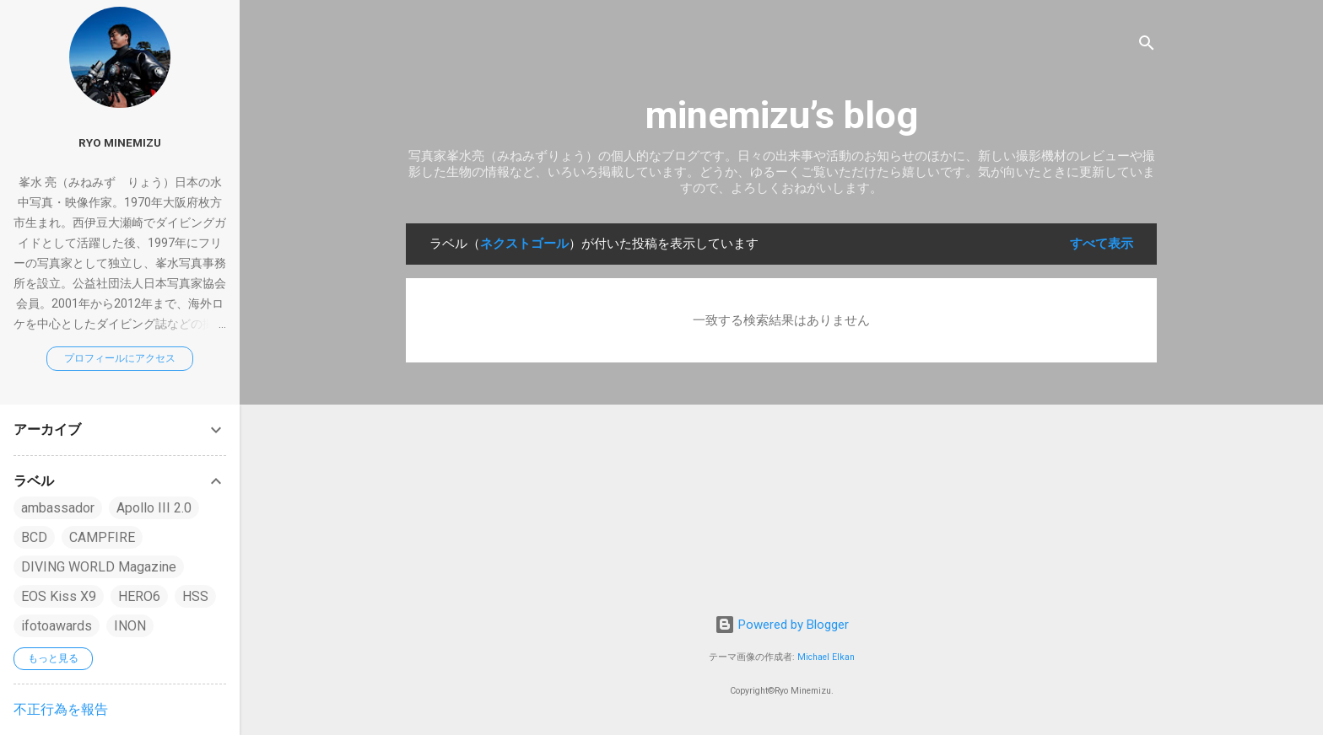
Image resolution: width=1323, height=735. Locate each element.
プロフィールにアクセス (120, 358)
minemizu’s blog (781, 115)
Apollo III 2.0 (154, 508)
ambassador (57, 508)
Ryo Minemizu (119, 142)
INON (130, 626)
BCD (34, 537)
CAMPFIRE (102, 537)
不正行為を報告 (61, 709)
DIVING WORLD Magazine (98, 567)
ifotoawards (56, 626)
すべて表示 (1101, 243)
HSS (195, 596)
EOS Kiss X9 (58, 596)
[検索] (1147, 46)
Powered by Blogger (782, 624)
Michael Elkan (826, 657)
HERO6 (139, 596)
